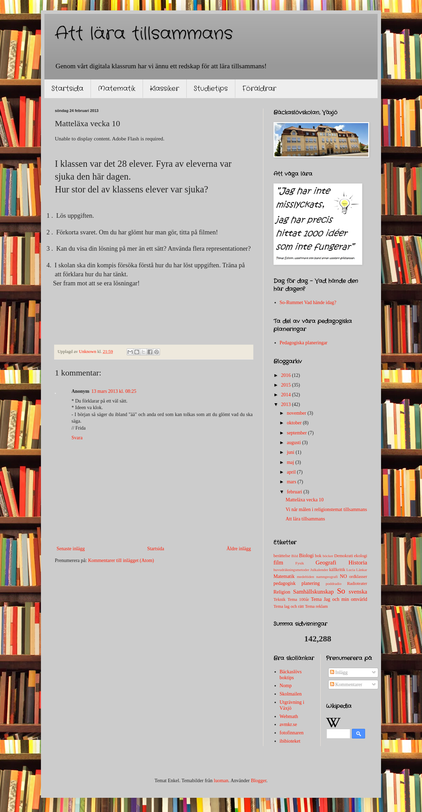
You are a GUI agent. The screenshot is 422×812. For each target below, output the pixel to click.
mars (292, 481)
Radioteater (357, 583)
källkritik (337, 569)
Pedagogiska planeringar (304, 342)
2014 (286, 394)
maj (291, 462)
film (278, 562)
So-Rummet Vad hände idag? (308, 302)
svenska (358, 591)
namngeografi (327, 577)
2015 (286, 385)
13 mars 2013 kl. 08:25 (113, 391)
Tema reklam (316, 606)
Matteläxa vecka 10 (305, 499)
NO (343, 576)
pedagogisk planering (296, 583)
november (297, 413)
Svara (77, 437)
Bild (295, 556)
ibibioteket (290, 741)
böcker (328, 556)
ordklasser (358, 576)
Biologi (306, 555)
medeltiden (305, 577)
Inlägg (339, 672)
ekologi (360, 555)
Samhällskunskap (313, 591)
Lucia (350, 570)
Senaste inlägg (71, 548)
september (297, 432)
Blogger (258, 780)
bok (318, 555)
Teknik (279, 599)
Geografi (325, 562)
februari (295, 491)
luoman (221, 780)
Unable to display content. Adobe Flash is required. (109, 138)
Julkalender (319, 570)
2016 (286, 375)
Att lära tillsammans (144, 33)
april (292, 472)
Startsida (67, 89)
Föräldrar (259, 89)
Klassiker (164, 89)
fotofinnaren (292, 732)
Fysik (299, 563)
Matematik (116, 89)
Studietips (211, 89)
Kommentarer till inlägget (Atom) (121, 560)
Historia (357, 562)
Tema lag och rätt (288, 606)
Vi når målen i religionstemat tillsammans (326, 509)
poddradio (333, 583)
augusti (294, 442)
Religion (281, 592)
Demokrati (343, 555)
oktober (295, 422)
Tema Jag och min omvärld (339, 599)
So (341, 591)
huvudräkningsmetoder (291, 570)
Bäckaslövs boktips (291, 674)
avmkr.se (288, 724)
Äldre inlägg (239, 548)
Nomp (286, 685)
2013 (286, 404)
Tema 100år (298, 599)
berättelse (281, 555)
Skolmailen (291, 694)
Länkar (361, 570)
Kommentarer (346, 684)
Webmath (289, 716)
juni (291, 452)
